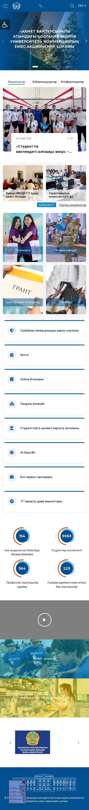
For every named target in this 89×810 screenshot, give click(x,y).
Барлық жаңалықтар (73, 205)
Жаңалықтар (16, 82)
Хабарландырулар (44, 82)
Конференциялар (72, 82)
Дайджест (46, 205)
